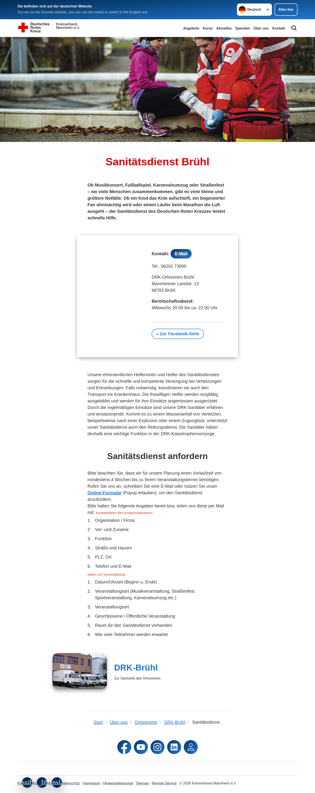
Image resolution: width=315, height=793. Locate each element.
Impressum (91, 783)
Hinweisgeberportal (118, 783)
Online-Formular (105, 493)
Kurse (208, 28)
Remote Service (164, 783)
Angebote (191, 28)
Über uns (261, 28)
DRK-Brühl (136, 668)
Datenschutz (70, 783)
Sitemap (142, 783)
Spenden (242, 28)
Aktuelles (224, 28)
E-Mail (181, 254)
